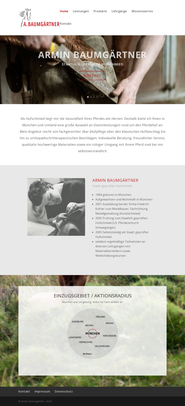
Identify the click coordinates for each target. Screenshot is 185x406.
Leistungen (81, 11)
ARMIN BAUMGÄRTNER (92, 59)
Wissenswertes (142, 11)
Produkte (100, 11)
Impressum (42, 391)
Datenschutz (64, 391)
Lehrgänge (119, 11)
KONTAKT (92, 79)
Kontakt (66, 24)
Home (64, 11)
